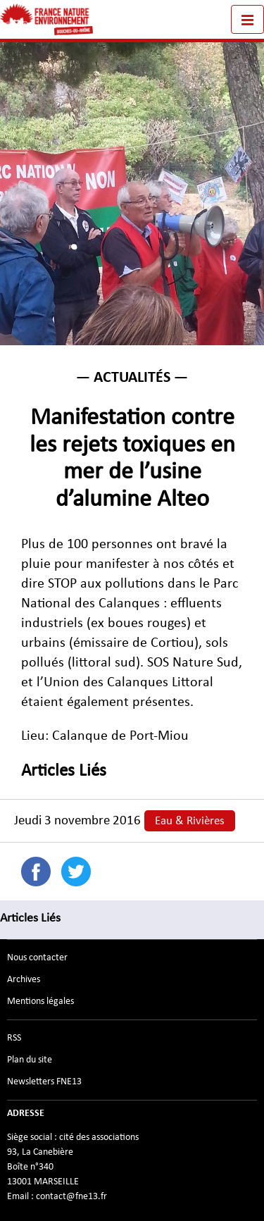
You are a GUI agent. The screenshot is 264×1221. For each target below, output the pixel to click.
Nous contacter (37, 957)
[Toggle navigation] (247, 19)
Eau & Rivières (190, 821)
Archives (23, 979)
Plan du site (29, 1059)
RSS (14, 1037)
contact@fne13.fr (71, 1196)
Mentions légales (40, 1001)
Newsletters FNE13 (44, 1081)
